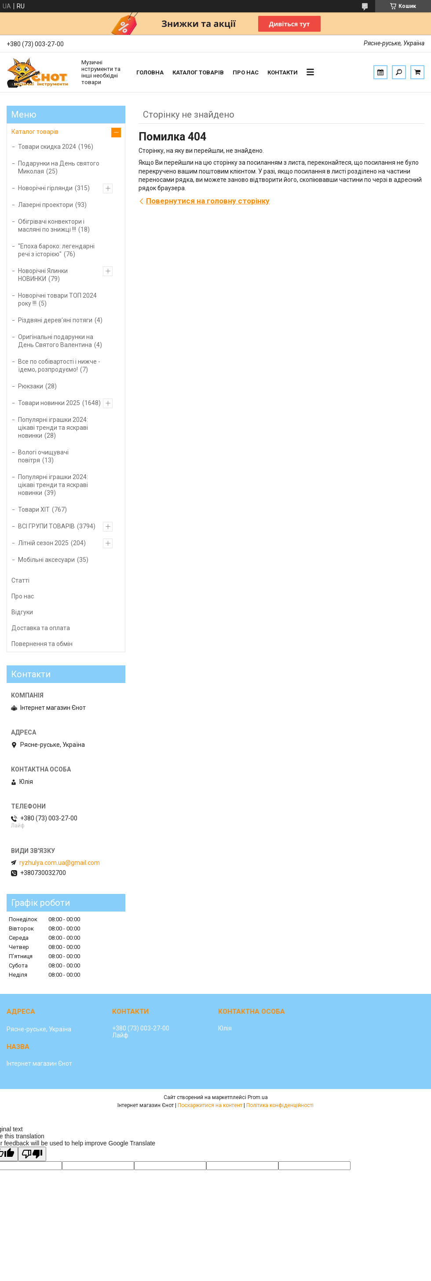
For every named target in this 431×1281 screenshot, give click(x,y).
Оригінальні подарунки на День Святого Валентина (55, 340)
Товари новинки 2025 (49, 402)
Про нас (246, 72)
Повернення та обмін (42, 643)
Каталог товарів (198, 72)
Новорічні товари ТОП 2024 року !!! (57, 299)
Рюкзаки (30, 386)
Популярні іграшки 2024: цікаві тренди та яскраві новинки (53, 427)
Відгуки (22, 612)
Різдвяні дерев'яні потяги (55, 320)
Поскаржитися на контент (210, 1105)
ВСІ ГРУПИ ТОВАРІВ (46, 526)
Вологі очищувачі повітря (43, 456)
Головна (150, 72)
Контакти (282, 72)
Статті (20, 580)
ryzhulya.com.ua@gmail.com (59, 862)
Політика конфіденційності (280, 1105)
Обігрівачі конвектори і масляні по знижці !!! (51, 225)
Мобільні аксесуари (46, 559)
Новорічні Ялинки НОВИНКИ (43, 274)
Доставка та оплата (40, 627)
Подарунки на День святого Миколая (58, 167)
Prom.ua (258, 1097)
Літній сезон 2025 (43, 542)
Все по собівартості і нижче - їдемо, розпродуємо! (59, 365)
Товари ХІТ (34, 509)
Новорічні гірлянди (45, 188)
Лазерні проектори (45, 204)
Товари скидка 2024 (47, 146)
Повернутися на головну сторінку (208, 200)
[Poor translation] (32, 1154)
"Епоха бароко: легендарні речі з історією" (56, 250)
